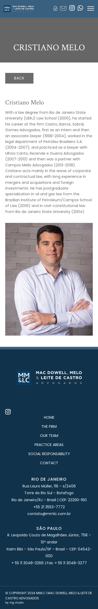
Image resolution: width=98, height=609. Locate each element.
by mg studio (14, 603)
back (19, 78)
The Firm (49, 426)
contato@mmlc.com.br (49, 513)
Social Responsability (49, 454)
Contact (49, 463)
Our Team (49, 435)
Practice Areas (49, 445)
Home (49, 417)
